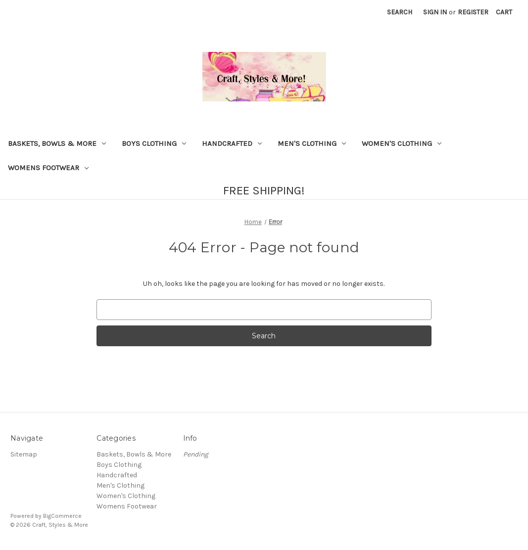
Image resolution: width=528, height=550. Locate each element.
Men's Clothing (312, 143)
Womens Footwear (48, 167)
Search (399, 12)
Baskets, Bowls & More (57, 143)
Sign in (435, 12)
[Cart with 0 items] (504, 12)
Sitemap (23, 454)
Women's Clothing (401, 143)
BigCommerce (62, 515)
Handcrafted (232, 143)
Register (473, 12)
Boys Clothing (154, 143)
